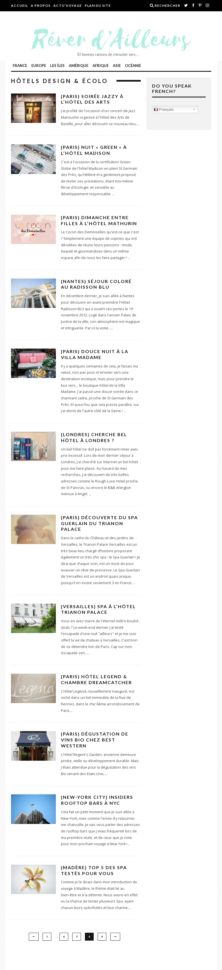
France (20, 65)
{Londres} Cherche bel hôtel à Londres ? (94, 437)
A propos (40, 5)
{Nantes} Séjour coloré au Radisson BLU (96, 284)
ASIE (117, 65)
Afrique (101, 65)
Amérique (78, 65)
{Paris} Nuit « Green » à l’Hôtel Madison (94, 150)
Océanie (133, 65)
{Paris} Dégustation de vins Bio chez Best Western (94, 739)
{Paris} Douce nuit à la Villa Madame (94, 354)
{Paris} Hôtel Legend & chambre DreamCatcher (96, 679)
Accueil (19, 5)
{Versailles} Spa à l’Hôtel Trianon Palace (98, 609)
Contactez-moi (28, 17)
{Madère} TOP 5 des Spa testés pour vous (94, 870)
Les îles (57, 65)
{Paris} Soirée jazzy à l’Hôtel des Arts (92, 99)
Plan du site (98, 5)
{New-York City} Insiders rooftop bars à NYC (97, 800)
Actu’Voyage (67, 5)
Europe (38, 65)
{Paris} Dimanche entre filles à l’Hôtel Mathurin (99, 220)
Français (164, 109)
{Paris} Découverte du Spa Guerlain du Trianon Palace (99, 523)
